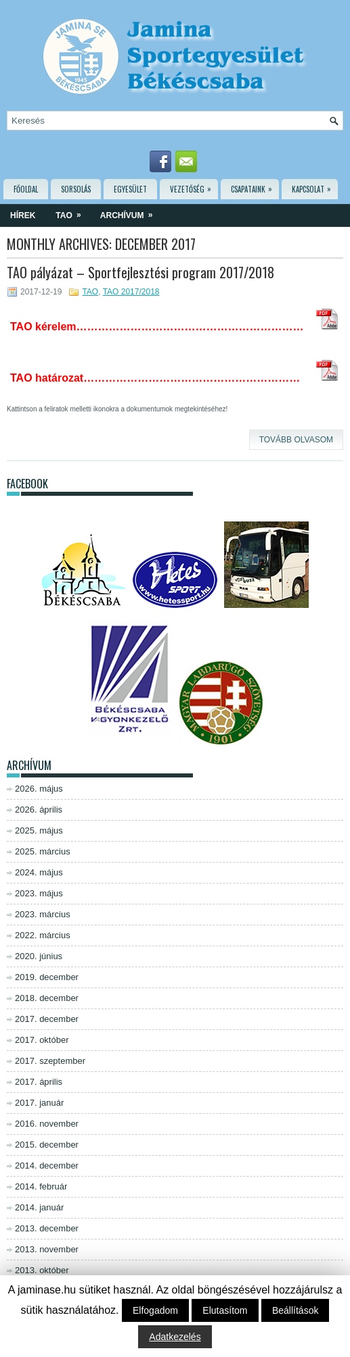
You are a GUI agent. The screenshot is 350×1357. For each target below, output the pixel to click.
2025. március (42, 851)
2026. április (38, 809)
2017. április (38, 1082)
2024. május (39, 872)
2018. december (47, 998)
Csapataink (255, 187)
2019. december (47, 977)
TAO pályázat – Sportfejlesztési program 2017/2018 (140, 272)
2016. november (47, 1124)
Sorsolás (76, 189)
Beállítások (295, 1310)
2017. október (42, 1040)
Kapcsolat (315, 187)
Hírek (22, 215)
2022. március (42, 935)
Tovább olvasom (296, 439)
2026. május (39, 789)
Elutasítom (224, 1310)
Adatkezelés (174, 1336)
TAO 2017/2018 (131, 292)
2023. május (39, 893)
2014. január (39, 1207)
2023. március (42, 914)
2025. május (39, 830)
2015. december (47, 1145)
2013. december (47, 1228)
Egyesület (130, 189)
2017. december (47, 1019)
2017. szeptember (50, 1061)
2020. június (38, 956)
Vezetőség (194, 187)
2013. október (42, 1270)
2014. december (47, 1165)
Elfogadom (155, 1310)
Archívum (131, 212)
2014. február (41, 1186)
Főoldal (26, 189)
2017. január (39, 1103)
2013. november (47, 1249)
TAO (72, 212)
